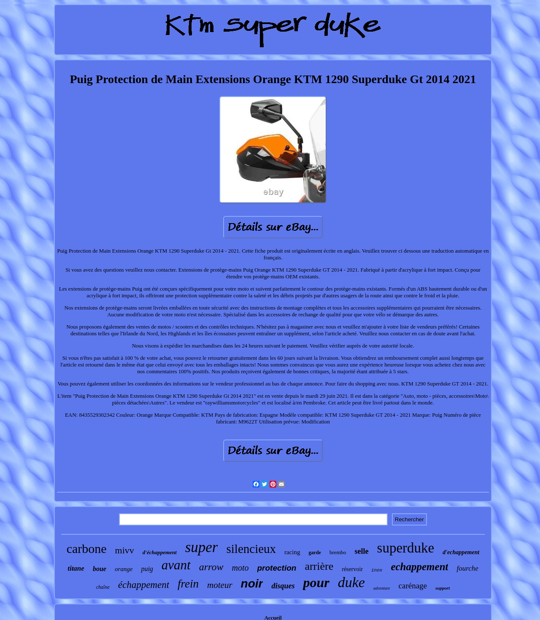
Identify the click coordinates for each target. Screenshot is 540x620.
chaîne (103, 587)
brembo (337, 552)
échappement (143, 585)
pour (316, 582)
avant (176, 565)
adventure (381, 588)
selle (362, 551)
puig (147, 568)
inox (376, 570)
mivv (124, 550)
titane (76, 568)
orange (124, 569)
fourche (467, 568)
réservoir (352, 569)
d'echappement (461, 552)
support (442, 587)
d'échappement (160, 552)
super (201, 547)
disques (282, 586)
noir (252, 583)
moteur (219, 585)
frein (188, 583)
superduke (406, 547)
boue (99, 568)
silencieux (251, 548)
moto (240, 567)
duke (351, 582)
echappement (419, 566)
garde (315, 552)
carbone (87, 548)
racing (292, 552)
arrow (211, 566)
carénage (413, 585)
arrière (319, 566)
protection (277, 567)
